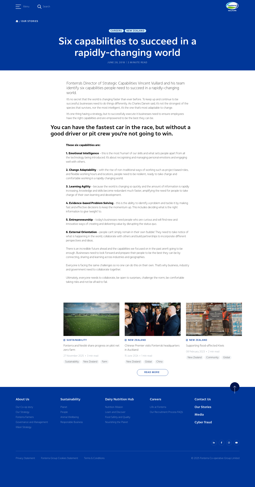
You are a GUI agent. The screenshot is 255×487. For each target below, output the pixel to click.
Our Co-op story (24, 407)
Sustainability (70, 399)
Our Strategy (22, 412)
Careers (116, 31)
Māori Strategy (23, 427)
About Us (22, 399)
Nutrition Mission (114, 407)
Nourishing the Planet (116, 422)
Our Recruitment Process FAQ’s (166, 412)
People (64, 412)
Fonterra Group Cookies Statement (59, 458)
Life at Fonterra (158, 407)
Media (199, 414)
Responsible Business (71, 422)
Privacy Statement (25, 458)
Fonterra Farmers (25, 417)
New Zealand (135, 31)
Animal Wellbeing (69, 417)
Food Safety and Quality (117, 417)
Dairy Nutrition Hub (119, 399)
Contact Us (203, 399)
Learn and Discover (115, 412)
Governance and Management (32, 422)
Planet (63, 407)
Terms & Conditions (94, 458)
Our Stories (203, 407)
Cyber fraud (203, 422)
